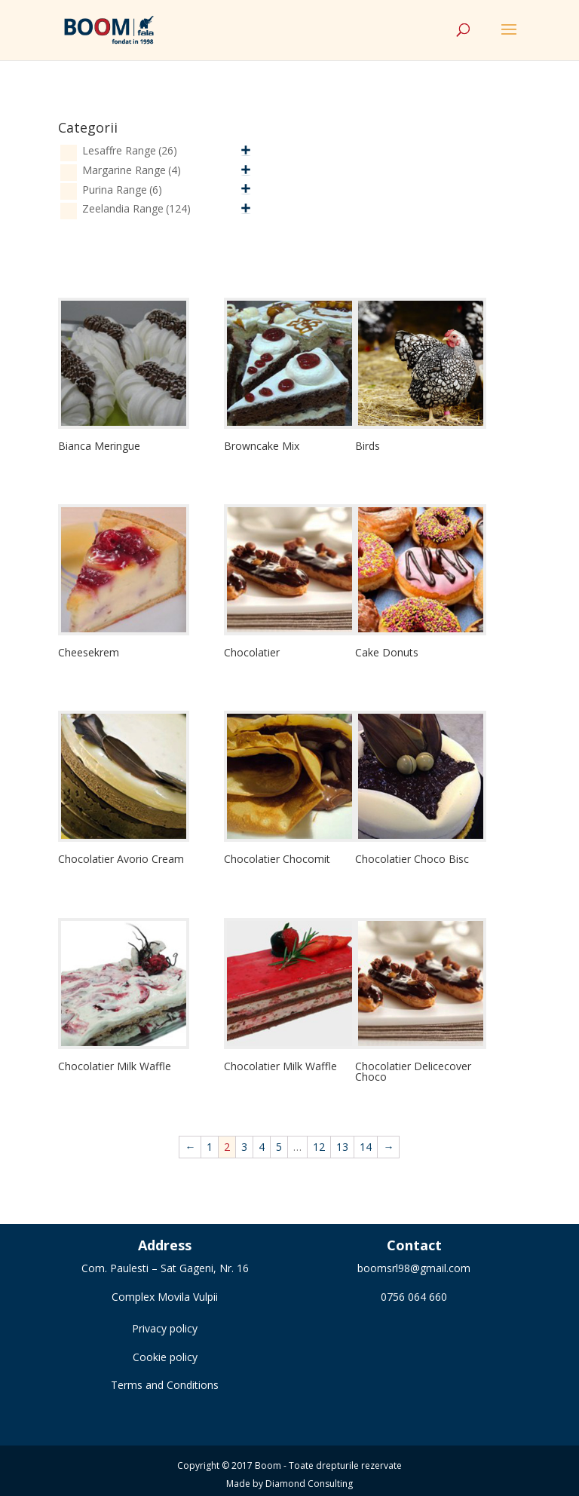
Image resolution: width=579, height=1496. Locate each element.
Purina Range (122, 189)
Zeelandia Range (136, 208)
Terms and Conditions (165, 1385)
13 (342, 1147)
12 (319, 1147)
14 (366, 1147)
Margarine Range (131, 170)
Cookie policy (165, 1357)
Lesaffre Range (129, 150)
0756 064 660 (414, 1296)
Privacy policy (165, 1328)
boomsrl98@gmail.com (413, 1268)
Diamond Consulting (309, 1483)
